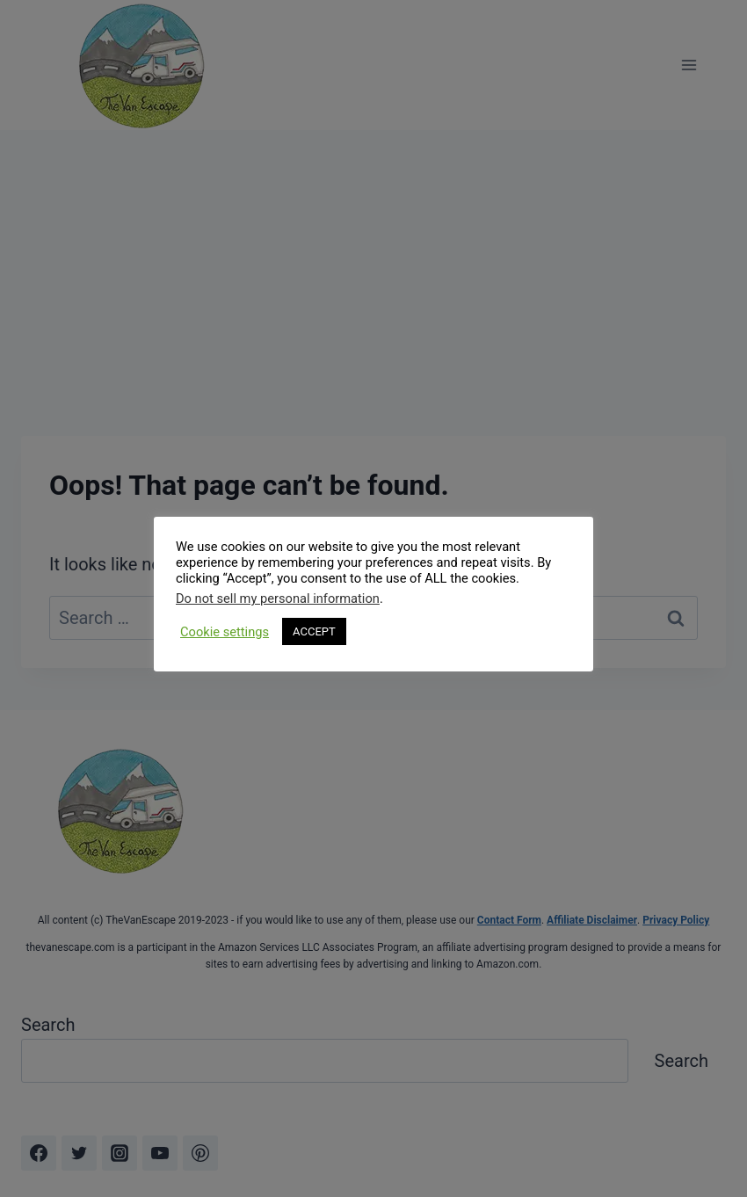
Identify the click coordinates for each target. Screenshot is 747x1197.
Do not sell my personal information (278, 598)
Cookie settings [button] (224, 632)
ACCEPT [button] (314, 631)
